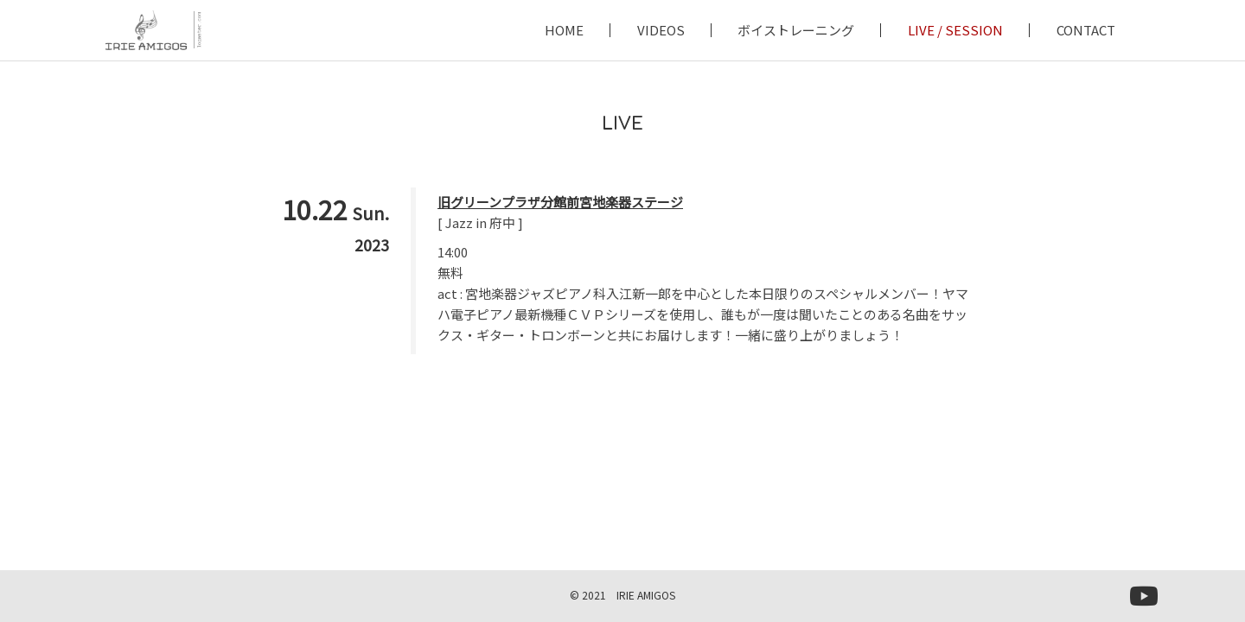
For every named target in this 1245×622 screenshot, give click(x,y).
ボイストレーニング (795, 30)
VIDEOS (661, 30)
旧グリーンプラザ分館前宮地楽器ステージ (560, 202)
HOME (564, 30)
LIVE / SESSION (955, 30)
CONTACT (1086, 30)
